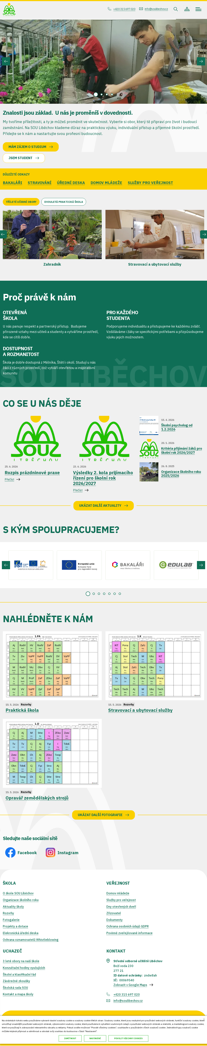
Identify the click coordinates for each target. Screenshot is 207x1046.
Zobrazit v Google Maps (130, 985)
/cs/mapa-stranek (187, 9)
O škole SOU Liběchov (18, 893)
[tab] (95, 94)
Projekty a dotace (15, 927)
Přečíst (35, 478)
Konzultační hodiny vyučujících (24, 968)
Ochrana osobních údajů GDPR (127, 927)
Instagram (68, 852)
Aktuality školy (13, 907)
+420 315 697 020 (120, 9)
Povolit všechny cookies (129, 1038)
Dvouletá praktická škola (63, 202)
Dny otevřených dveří (121, 907)
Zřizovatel (113, 913)
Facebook (27, 852)
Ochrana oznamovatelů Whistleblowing (31, 940)
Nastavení (95, 1038)
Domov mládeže (117, 893)
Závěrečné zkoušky (16, 981)
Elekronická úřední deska (20, 933)
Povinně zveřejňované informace (129, 933)
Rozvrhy (8, 913)
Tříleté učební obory (21, 202)
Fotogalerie (11, 920)
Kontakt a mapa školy (18, 994)
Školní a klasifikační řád (19, 974)
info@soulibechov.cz (155, 9)
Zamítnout (70, 1038)
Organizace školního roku (21, 900)
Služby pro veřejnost (121, 900)
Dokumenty (114, 920)
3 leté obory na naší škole (21, 961)
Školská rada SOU (15, 988)
